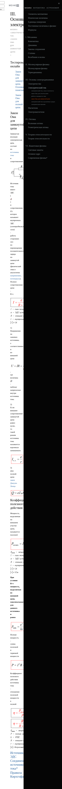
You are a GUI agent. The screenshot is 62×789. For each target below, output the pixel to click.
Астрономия (52, 8)
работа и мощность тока (38, 96)
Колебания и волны (36, 57)
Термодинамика (35, 72)
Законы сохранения (36, 49)
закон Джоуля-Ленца (13, 483)
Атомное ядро (34, 154)
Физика (28, 8)
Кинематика (33, 41)
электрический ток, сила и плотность (42, 91)
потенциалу (15, 279)
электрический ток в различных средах (43, 101)
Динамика (32, 45)
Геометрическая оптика (38, 127)
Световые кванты (35, 150)
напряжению (15, 275)
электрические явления (38, 104)
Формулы (32, 30)
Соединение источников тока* (18, 764)
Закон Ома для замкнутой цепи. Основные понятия (20, 80)
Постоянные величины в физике (42, 26)
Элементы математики (38, 14)
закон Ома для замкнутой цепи (40, 99)
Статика (31, 53)
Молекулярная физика (37, 68)
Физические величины (38, 18)
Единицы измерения (37, 22)
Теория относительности (39, 139)
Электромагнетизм (36, 112)
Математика (39, 8)
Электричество (34, 84)
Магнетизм (33, 108)
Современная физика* (37, 158)
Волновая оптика (35, 123)
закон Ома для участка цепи (39, 93)
